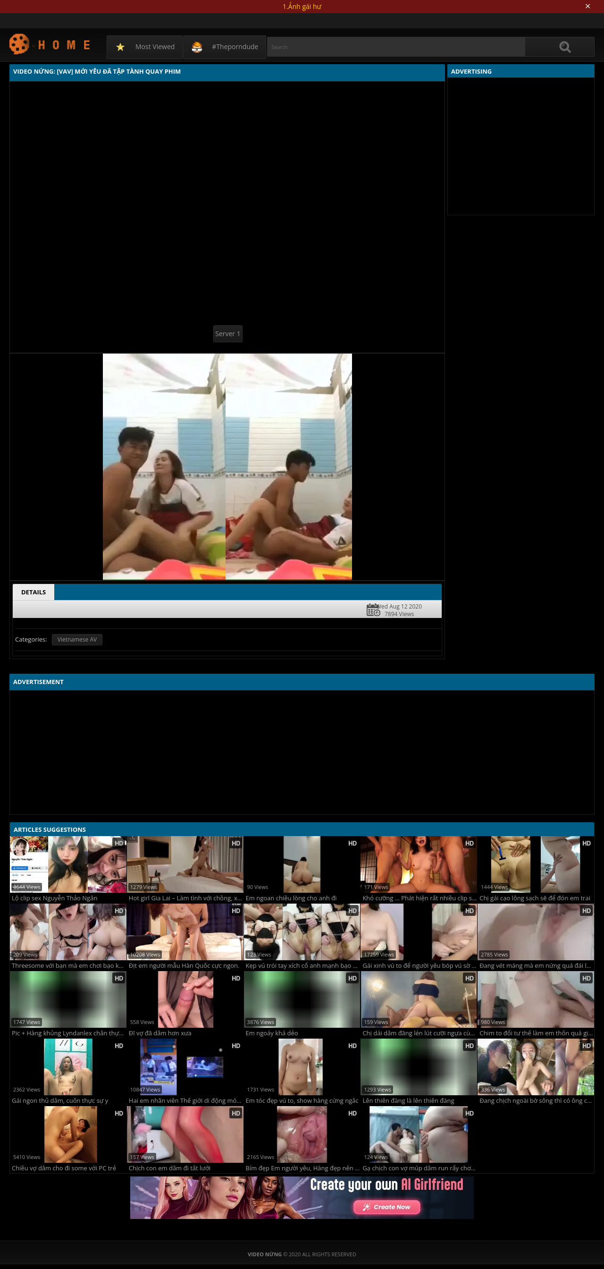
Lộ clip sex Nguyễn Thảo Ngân (54, 898)
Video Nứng (50, 43)
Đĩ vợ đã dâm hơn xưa (160, 1033)
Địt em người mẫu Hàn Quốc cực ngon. (184, 966)
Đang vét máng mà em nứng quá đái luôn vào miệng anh (536, 966)
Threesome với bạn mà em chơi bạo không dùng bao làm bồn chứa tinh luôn (69, 966)
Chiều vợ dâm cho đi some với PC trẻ (64, 1168)
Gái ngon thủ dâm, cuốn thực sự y (60, 1101)
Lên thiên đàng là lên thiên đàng (408, 1101)
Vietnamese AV (77, 639)
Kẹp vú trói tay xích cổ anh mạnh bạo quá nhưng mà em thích (303, 966)
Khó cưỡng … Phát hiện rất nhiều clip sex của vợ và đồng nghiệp (419, 898)
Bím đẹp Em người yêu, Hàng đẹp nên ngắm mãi (303, 1168)
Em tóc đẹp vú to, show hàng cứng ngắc (302, 1101)
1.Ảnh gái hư (302, 6)
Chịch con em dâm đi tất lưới (169, 1168)
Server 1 (227, 333)
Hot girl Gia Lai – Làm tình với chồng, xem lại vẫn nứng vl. (186, 898)
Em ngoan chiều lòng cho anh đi (291, 898)
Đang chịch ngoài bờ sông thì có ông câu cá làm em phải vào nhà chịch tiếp (536, 1101)
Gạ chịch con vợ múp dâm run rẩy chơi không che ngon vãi (419, 1168)
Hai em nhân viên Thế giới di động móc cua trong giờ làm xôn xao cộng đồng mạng (186, 1101)
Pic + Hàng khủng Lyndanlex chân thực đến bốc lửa (69, 1033)
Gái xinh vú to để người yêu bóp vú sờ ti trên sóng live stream (419, 966)
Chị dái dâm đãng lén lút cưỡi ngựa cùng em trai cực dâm (419, 1033)
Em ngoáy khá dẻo (272, 1033)
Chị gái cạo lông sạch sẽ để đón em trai (534, 898)
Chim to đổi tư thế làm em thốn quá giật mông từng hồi (536, 1033)
